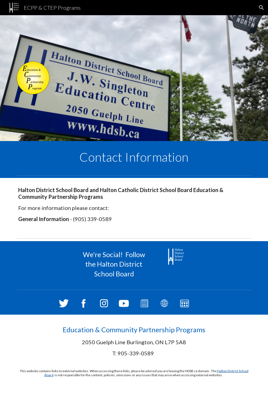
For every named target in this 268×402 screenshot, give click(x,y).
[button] (261, 7)
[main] (134, 157)
